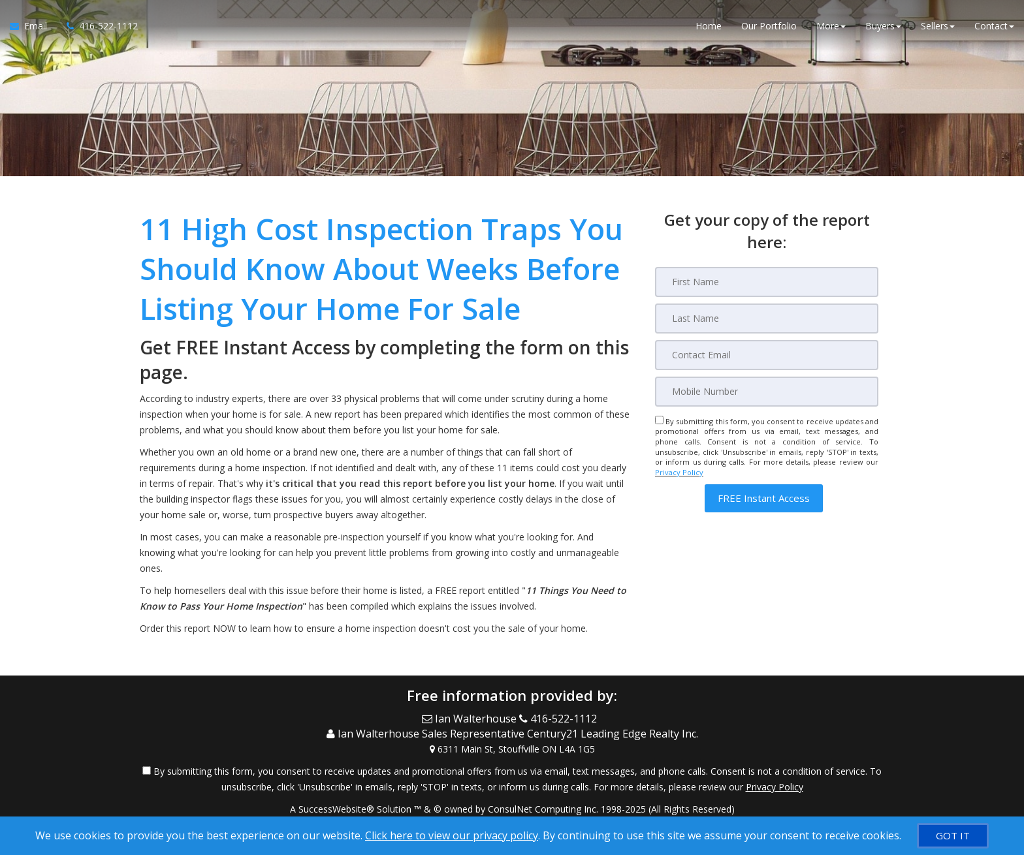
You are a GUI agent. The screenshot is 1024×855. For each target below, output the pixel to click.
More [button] (831, 26)
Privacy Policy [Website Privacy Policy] (679, 472)
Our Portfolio (769, 26)
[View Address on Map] (512, 749)
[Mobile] (766, 392)
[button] (764, 498)
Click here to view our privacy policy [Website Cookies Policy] (451, 835)
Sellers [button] (938, 26)
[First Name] (766, 282)
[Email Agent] (33, 26)
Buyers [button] (883, 26)
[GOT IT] (953, 835)
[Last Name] (766, 318)
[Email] (766, 355)
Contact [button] (994, 26)
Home (709, 26)
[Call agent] (97, 26)
